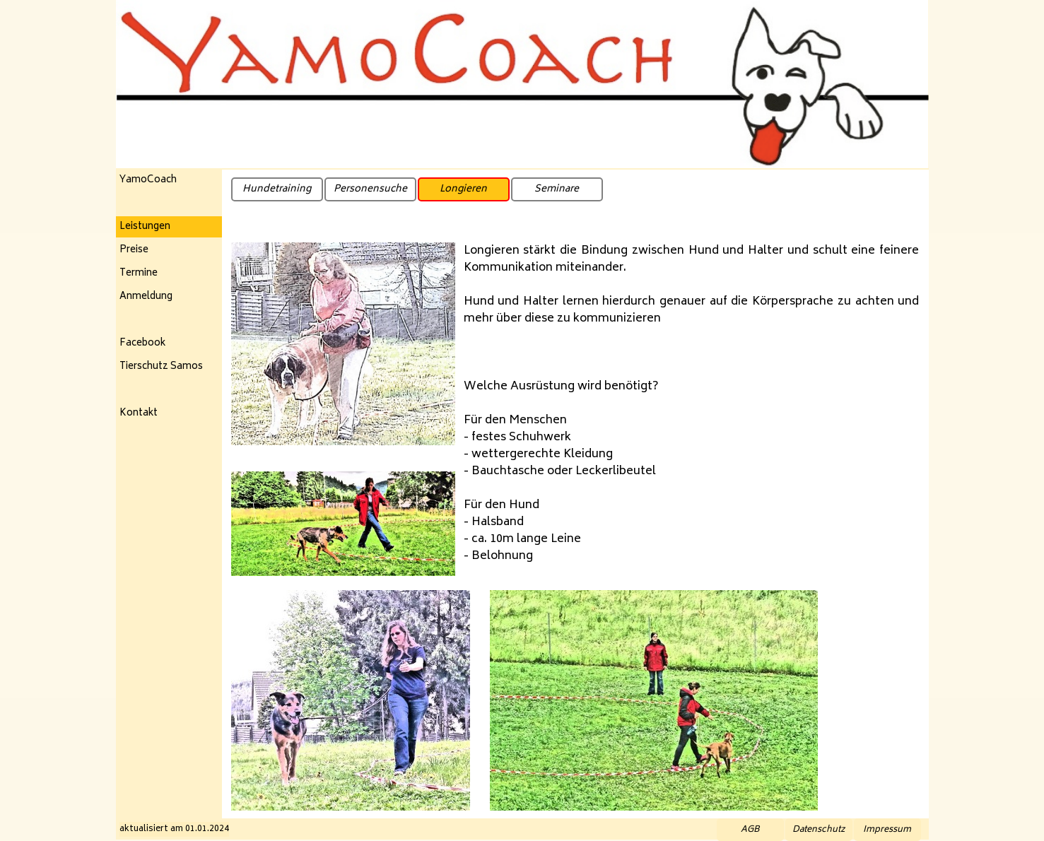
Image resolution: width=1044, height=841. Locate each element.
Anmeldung (145, 296)
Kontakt (138, 413)
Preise (133, 250)
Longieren (463, 189)
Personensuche (370, 189)
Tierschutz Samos (161, 366)
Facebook (142, 343)
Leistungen (144, 226)
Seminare (556, 189)
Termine (138, 273)
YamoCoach (148, 180)
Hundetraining (276, 189)
